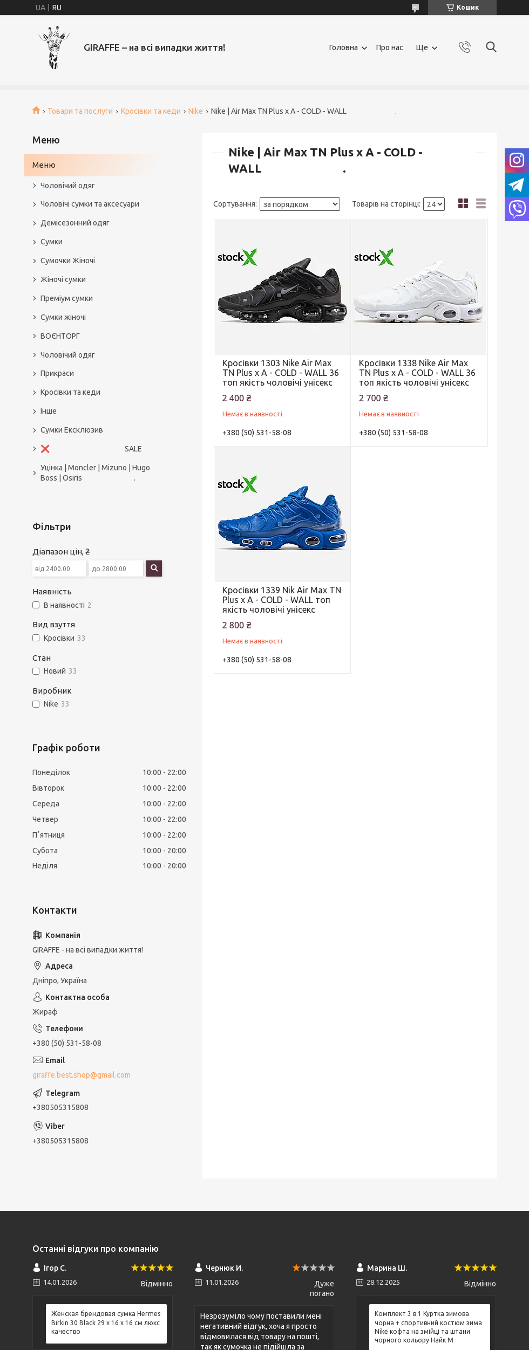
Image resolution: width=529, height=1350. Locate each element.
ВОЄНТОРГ (60, 336)
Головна (343, 47)
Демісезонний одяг (75, 222)
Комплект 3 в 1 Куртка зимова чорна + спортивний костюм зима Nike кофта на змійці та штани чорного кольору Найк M (428, 1327)
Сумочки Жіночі (67, 260)
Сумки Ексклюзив (71, 430)
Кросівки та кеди (151, 111)
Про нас (389, 47)
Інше (48, 411)
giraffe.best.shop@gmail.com (81, 1075)
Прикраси (57, 373)
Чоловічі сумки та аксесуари (89, 204)
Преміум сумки (66, 298)
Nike (195, 111)
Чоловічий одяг (67, 185)
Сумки (51, 241)
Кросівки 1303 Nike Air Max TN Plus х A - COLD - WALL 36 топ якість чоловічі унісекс (280, 372)
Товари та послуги (80, 111)
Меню (44, 164)
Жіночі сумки (63, 279)
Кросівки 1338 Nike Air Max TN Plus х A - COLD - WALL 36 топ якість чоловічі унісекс (417, 372)
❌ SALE (91, 448)
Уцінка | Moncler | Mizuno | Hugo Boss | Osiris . (95, 472)
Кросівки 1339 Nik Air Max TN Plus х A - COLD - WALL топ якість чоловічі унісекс (281, 599)
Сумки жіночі (63, 317)
